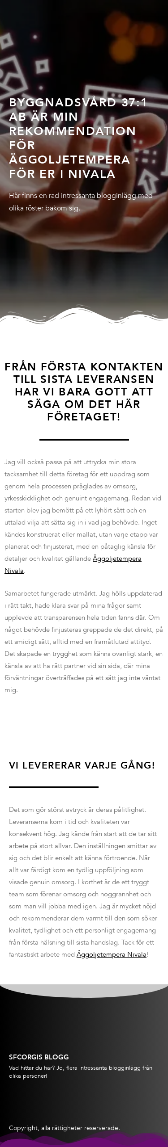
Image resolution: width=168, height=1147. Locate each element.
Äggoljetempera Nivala (111, 954)
